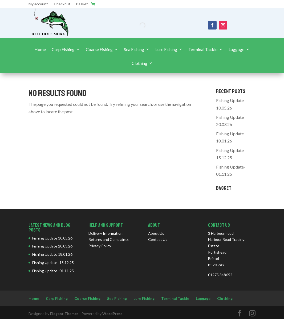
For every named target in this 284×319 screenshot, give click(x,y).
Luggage (236, 49)
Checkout (62, 4)
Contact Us (157, 239)
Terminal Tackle (202, 49)
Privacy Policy (99, 246)
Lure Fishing (166, 49)
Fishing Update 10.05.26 (52, 238)
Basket (82, 4)
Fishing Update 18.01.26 (52, 254)
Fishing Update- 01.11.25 (53, 270)
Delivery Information (105, 233)
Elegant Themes (64, 313)
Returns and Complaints (108, 239)
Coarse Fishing (99, 49)
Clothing (139, 63)
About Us (156, 233)
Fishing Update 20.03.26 (52, 246)
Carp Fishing (63, 49)
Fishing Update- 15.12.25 (53, 262)
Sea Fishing (134, 49)
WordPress (112, 313)
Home (40, 49)
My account (38, 4)
